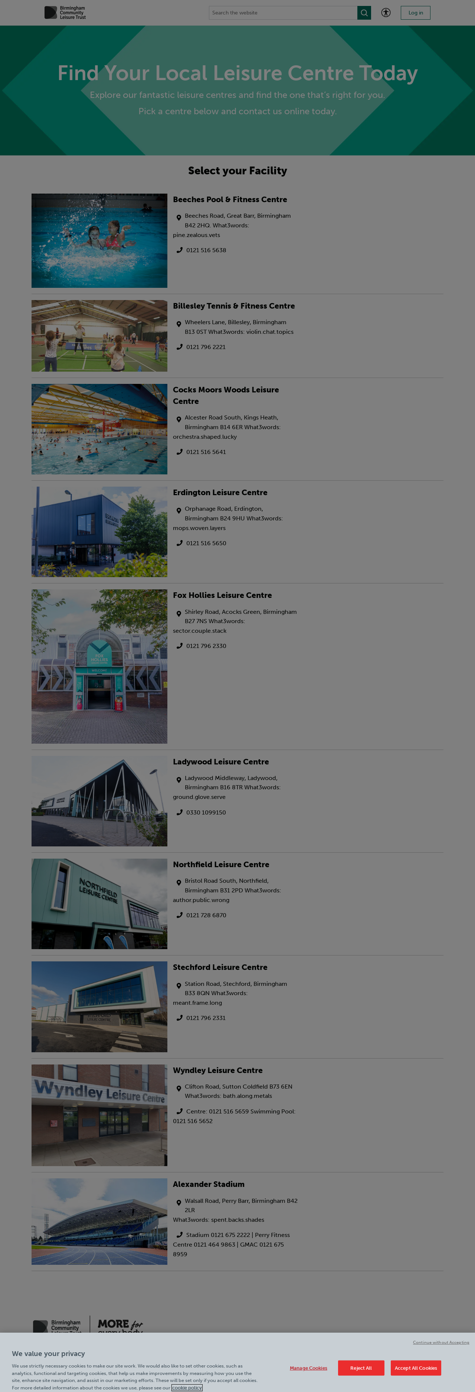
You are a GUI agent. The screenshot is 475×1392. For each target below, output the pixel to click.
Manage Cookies (308, 1370)
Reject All (361, 1370)
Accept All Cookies (416, 1370)
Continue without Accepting (441, 1345)
